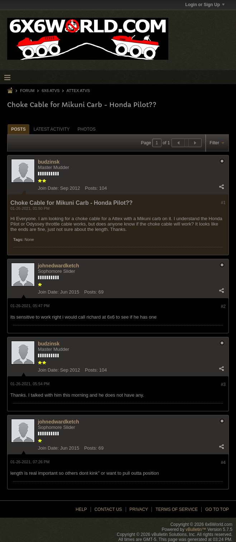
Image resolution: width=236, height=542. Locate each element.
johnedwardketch (58, 265)
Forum (27, 90)
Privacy (139, 509)
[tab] (18, 129)
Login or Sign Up (205, 4)
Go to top (217, 509)
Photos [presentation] (87, 129)
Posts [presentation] (18, 129)
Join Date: (48, 188)
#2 (223, 306)
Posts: (91, 188)
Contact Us (108, 509)
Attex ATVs (78, 90)
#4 (223, 462)
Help (81, 509)
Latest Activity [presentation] (52, 129)
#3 (223, 384)
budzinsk (49, 162)
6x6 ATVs (50, 90)
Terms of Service (176, 509)
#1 (223, 202)
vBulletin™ (196, 529)
